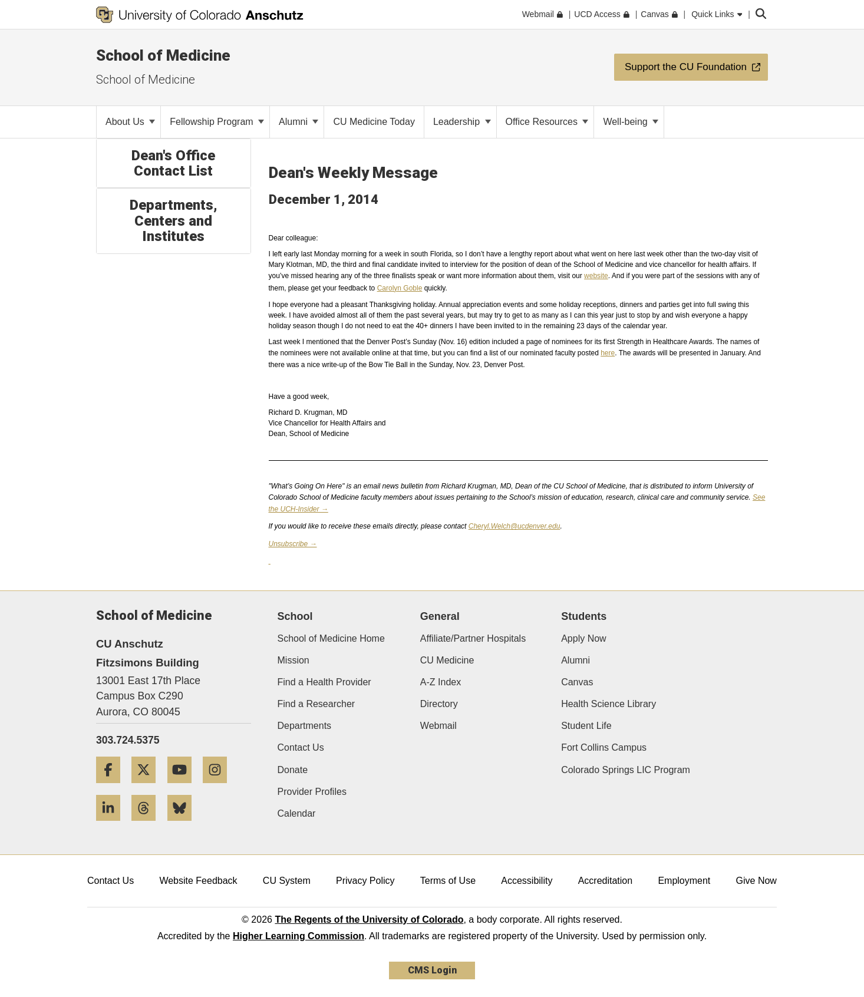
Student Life (586, 726)
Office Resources (547, 122)
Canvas (577, 682)
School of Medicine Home (331, 638)
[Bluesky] (183, 825)
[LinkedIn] (112, 825)
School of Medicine (163, 55)
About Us (130, 122)
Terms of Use (448, 881)
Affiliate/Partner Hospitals (473, 638)
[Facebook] (112, 788)
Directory (439, 704)
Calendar (297, 813)
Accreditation (605, 881)
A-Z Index (440, 682)
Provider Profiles (312, 792)
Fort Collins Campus (604, 747)
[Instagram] (219, 788)
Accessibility (526, 881)
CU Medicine (447, 660)
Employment (684, 881)
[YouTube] (183, 788)
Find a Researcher (316, 704)
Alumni (298, 122)
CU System (287, 881)
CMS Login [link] (432, 970)
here (608, 353)
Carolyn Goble (400, 288)
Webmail (438, 726)
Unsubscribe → (293, 544)
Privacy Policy (365, 881)
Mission (293, 660)
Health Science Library (608, 704)
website (596, 276)
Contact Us (301, 747)
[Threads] (147, 825)
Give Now (756, 881)
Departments (305, 726)
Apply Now (583, 638)
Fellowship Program (217, 122)
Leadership (462, 122)
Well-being (630, 122)
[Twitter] (147, 788)
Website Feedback (198, 881)
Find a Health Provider (324, 682)
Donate (293, 770)
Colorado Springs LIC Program (625, 770)
